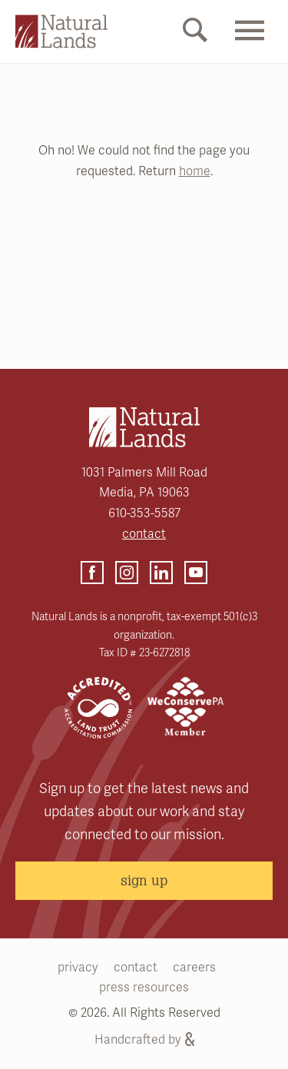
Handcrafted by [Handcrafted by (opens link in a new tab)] (144, 1039)
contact (144, 534)
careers (194, 967)
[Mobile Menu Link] (250, 44)
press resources (144, 987)
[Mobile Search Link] (195, 33)
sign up (144, 880)
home (194, 171)
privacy (78, 967)
